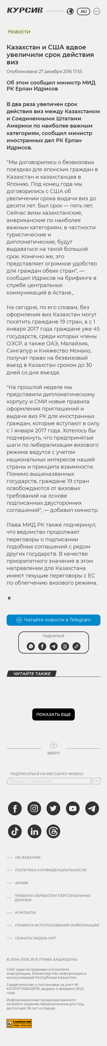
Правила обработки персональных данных (52, 898)
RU (83, 11)
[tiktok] (15, 831)
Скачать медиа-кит (35, 938)
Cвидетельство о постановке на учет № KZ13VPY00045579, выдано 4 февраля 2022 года (45, 989)
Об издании (28, 858)
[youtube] (73, 808)
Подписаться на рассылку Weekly (47, 774)
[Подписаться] (96, 781)
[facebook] (15, 808)
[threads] (53, 831)
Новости (18, 31)
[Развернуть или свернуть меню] (96, 11)
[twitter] (53, 808)
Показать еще (53, 714)
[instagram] (34, 808)
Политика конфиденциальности (50, 870)
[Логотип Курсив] (25, 10)
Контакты (25, 913)
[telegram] (92, 808)
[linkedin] (34, 831)
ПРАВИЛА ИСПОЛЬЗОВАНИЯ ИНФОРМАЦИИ (57, 925)
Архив (21, 883)
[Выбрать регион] (70, 11)
